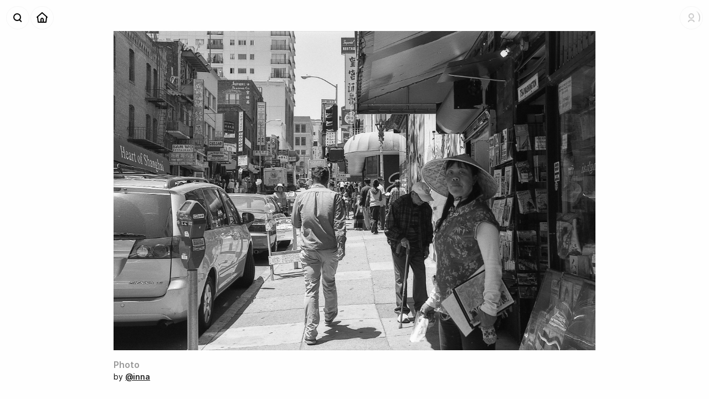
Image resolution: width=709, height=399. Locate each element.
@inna (137, 376)
